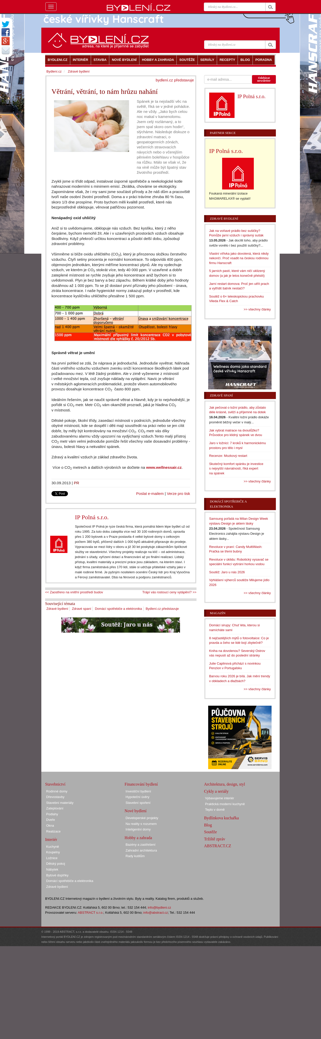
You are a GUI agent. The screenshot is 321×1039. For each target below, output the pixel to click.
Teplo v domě (215, 809)
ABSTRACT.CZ (217, 846)
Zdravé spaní (81, 609)
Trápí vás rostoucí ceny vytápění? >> (169, 592)
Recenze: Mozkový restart (228, 456)
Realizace (53, 831)
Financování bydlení (141, 784)
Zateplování (54, 808)
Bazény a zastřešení (140, 844)
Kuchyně (52, 846)
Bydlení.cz (54, 71)
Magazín (217, 613)
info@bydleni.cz (159, 907)
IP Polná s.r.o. (92, 517)
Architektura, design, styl (224, 784)
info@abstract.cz (155, 912)
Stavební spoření (138, 803)
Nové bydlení (135, 811)
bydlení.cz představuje (175, 80)
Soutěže (210, 832)
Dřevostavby (55, 797)
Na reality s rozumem (141, 824)
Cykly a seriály (216, 791)
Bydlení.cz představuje (162, 609)
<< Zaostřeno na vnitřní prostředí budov (74, 592)
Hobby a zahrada (138, 838)
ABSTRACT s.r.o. (90, 912)
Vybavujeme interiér (219, 798)
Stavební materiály (60, 803)
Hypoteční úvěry (137, 797)
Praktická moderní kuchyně (225, 804)
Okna (50, 825)
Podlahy (52, 814)
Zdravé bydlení (57, 609)
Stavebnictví (55, 784)
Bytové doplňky (57, 875)
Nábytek (52, 869)
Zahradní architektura (141, 850)
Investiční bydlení (138, 791)
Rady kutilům (135, 856)
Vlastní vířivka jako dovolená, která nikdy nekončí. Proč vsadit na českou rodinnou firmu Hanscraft (239, 258)
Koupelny (53, 852)
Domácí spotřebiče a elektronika (118, 609)
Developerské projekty (142, 818)
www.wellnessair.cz (164, 467)
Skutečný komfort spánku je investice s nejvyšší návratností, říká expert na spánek (236, 468)
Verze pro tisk (178, 493)
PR (76, 483)
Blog (208, 825)
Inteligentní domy (138, 829)
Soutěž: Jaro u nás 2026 (227, 572)
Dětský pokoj (55, 863)
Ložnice (52, 858)
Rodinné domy (56, 791)
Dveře (50, 820)
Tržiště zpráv (214, 839)
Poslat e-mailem (150, 493)
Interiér (51, 839)
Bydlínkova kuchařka (221, 818)
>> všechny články (257, 309)
